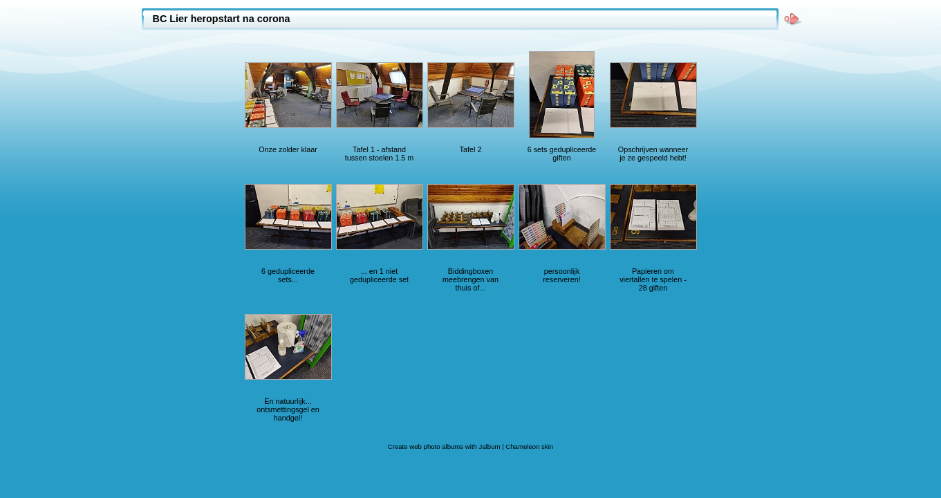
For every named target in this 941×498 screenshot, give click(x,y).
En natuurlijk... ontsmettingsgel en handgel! (288, 409)
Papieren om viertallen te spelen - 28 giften (653, 279)
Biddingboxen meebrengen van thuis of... (470, 279)
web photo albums (436, 446)
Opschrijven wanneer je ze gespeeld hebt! (653, 153)
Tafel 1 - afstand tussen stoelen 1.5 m (379, 153)
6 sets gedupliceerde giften (562, 153)
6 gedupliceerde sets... (288, 275)
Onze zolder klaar (288, 149)
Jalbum (490, 446)
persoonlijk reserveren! (562, 275)
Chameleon (522, 446)
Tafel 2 (471, 149)
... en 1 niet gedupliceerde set (379, 275)
